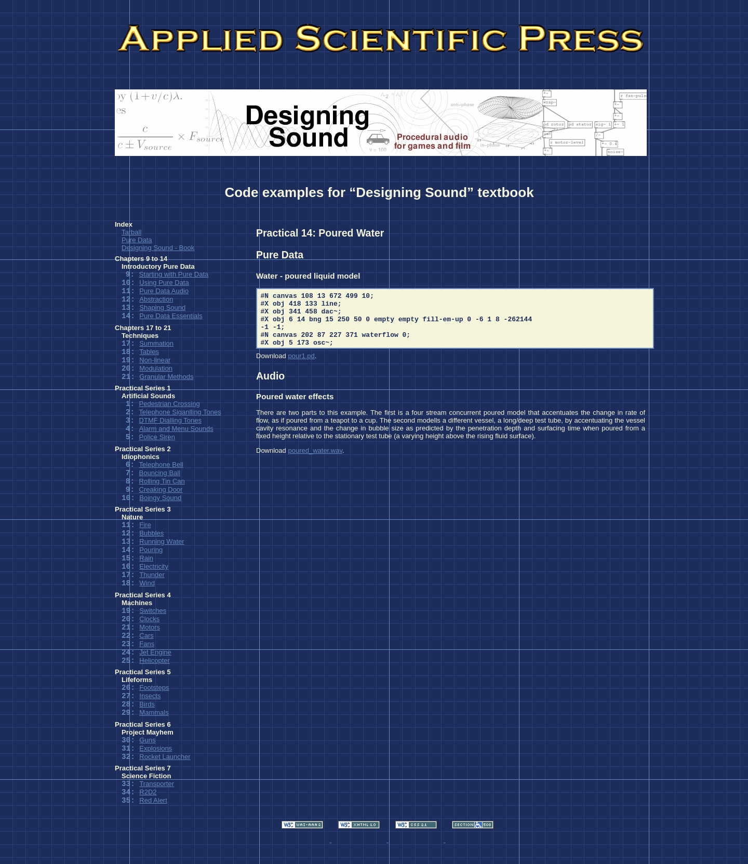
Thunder (151, 575)
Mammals (153, 712)
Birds (147, 704)
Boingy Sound (160, 498)
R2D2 (147, 792)
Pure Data (137, 240)
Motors (149, 627)
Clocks (149, 619)
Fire (145, 525)
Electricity (153, 566)
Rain (146, 558)
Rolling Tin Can (162, 481)
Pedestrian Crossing (169, 404)
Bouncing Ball (160, 473)
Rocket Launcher (164, 757)
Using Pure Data (164, 282)
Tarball (131, 232)
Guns (147, 740)
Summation (156, 343)
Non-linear (154, 360)
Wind (147, 583)
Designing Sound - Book (158, 248)
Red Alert (153, 800)
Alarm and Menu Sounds (176, 429)
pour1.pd (301, 356)
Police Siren (157, 437)
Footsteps (154, 687)
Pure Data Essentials (170, 316)
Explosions (155, 748)
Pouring (151, 550)
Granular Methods (166, 377)
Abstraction (156, 299)
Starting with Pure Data (174, 274)
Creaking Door (161, 489)
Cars (146, 635)
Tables (149, 352)
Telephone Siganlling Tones (180, 412)
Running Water (161, 541)
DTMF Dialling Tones (170, 420)
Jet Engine (155, 652)
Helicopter (154, 660)
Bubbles (151, 533)
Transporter (156, 784)
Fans (146, 644)
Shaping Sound (162, 307)
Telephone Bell (161, 464)
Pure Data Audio (164, 291)
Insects (150, 696)
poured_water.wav (315, 450)
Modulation (155, 368)
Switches (152, 610)
